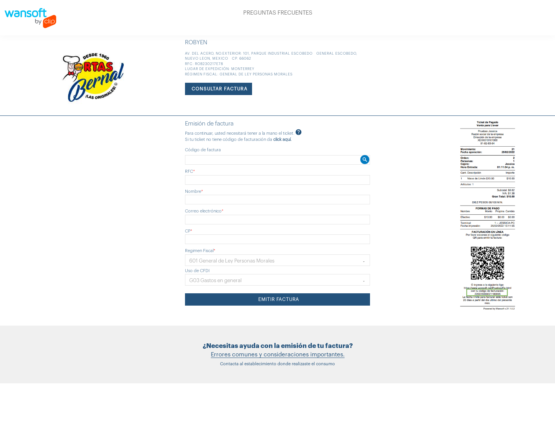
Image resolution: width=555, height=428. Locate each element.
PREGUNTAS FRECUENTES (277, 13)
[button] (277, 260)
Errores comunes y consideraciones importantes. (278, 355)
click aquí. (282, 139)
